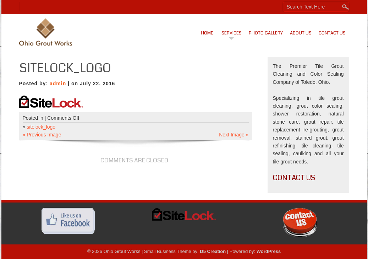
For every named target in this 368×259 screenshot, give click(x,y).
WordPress (269, 251)
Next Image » (233, 134)
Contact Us (332, 33)
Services (231, 33)
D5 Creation (213, 251)
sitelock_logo (41, 127)
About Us (301, 33)
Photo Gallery (266, 33)
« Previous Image (42, 134)
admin (58, 83)
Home (207, 33)
